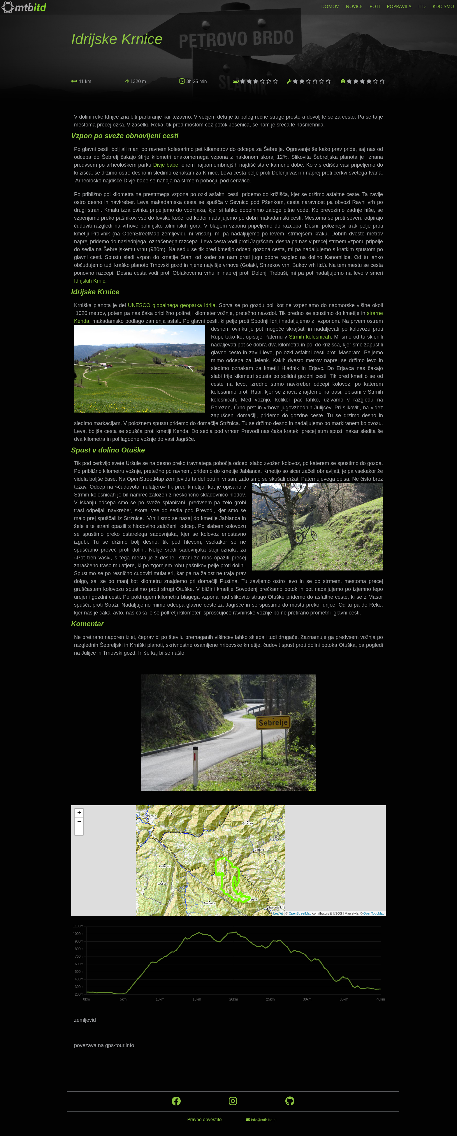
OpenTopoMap (373, 913)
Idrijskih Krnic (89, 281)
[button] (79, 830)
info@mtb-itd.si (261, 1120)
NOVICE (354, 6)
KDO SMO (443, 6)
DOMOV (330, 6)
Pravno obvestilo (204, 1119)
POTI (375, 6)
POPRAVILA (399, 6)
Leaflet (278, 913)
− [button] (79, 822)
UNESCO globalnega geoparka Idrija (171, 305)
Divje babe (165, 165)
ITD (422, 6)
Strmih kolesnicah (310, 337)
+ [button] (79, 813)
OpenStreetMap (300, 913)
